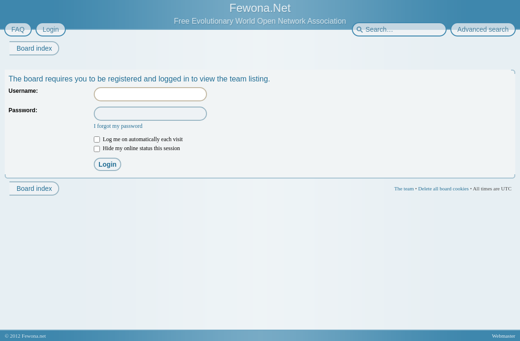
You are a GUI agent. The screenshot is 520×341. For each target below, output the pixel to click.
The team (403, 188)
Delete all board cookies (443, 188)
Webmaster (503, 336)
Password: (23, 110)
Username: (23, 91)
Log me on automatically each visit (138, 139)
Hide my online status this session (137, 148)
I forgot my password (118, 126)
